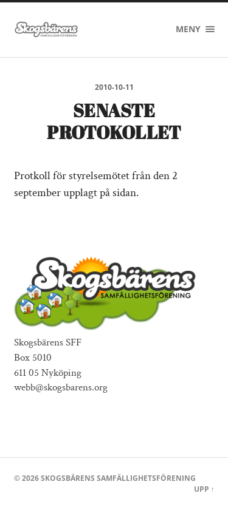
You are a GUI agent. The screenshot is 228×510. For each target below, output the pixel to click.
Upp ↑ (204, 489)
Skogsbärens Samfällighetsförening (118, 478)
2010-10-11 (114, 87)
